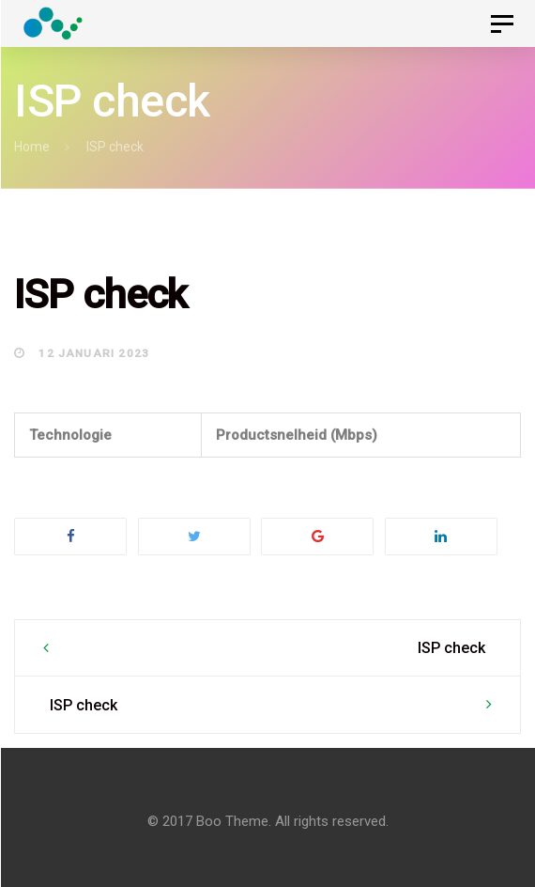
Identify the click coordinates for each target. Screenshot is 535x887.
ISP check (451, 648)
